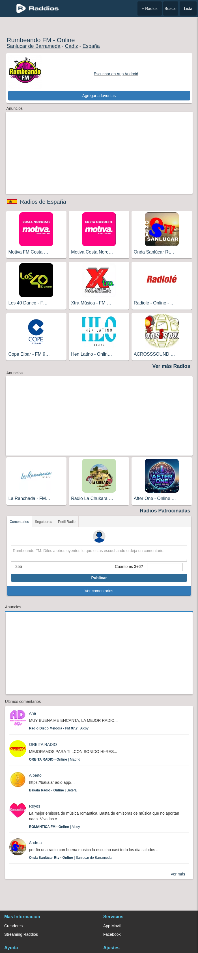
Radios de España (43, 202)
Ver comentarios (99, 591)
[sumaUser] (164, 567)
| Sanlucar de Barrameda (70, 858)
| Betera (53, 790)
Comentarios (19, 522)
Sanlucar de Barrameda (34, 46)
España (91, 46)
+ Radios (150, 8)
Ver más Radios (171, 366)
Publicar (99, 578)
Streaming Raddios (21, 934)
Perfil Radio (67, 522)
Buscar (171, 8)
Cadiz (71, 46)
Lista (188, 8)
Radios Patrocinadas (165, 511)
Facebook (111, 934)
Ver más (178, 874)
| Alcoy (59, 728)
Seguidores (43, 522)
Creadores (13, 926)
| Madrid (54, 759)
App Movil (111, 926)
